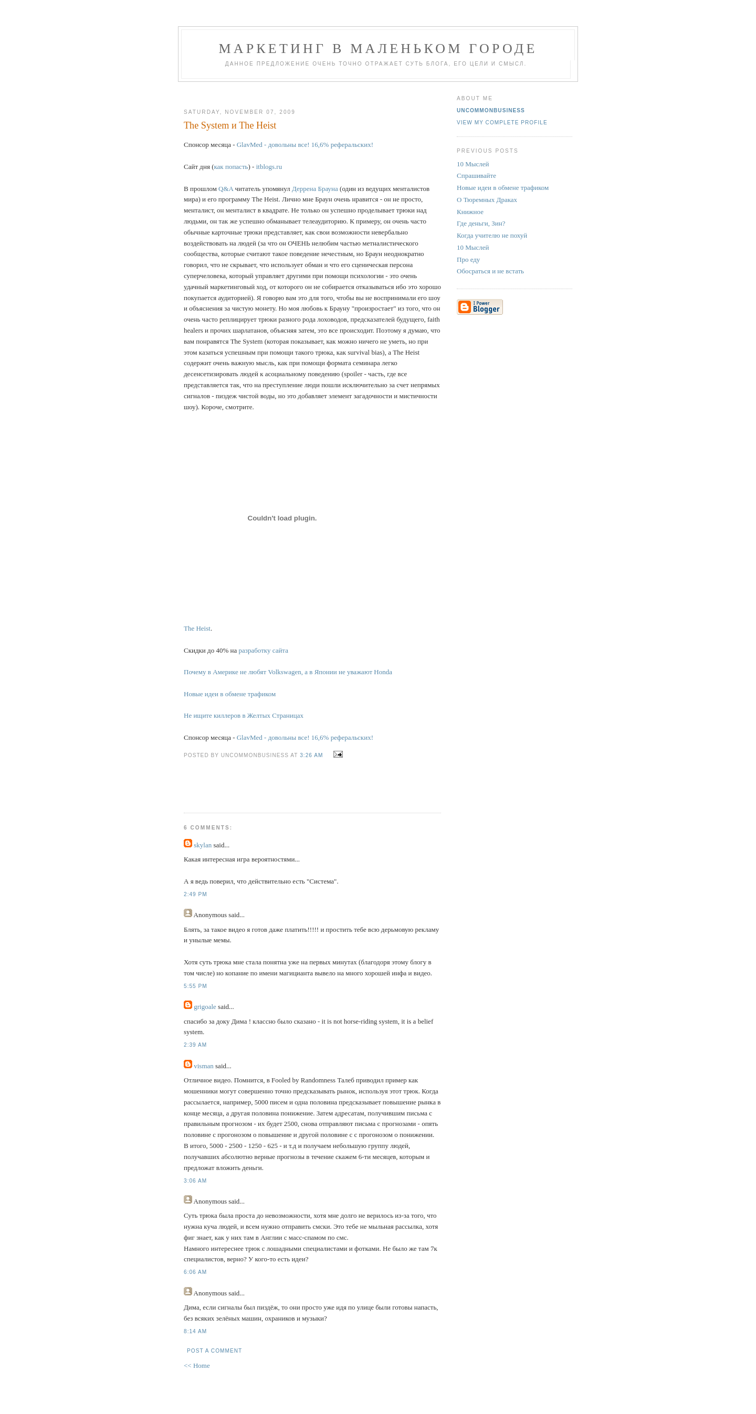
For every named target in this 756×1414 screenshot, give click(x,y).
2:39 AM (195, 1045)
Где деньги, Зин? (481, 223)
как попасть (231, 167)
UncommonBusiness (491, 110)
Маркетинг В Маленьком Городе (377, 48)
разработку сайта (263, 650)
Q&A (225, 189)
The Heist (197, 628)
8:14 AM (195, 1331)
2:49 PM (195, 894)
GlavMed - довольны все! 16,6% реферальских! (305, 144)
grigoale (205, 1007)
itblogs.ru (269, 167)
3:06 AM (195, 1181)
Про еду (468, 259)
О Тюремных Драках (487, 200)
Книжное (470, 212)
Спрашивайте (476, 175)
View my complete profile (502, 122)
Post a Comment (214, 1351)
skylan (203, 845)
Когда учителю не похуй (492, 235)
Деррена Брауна (315, 189)
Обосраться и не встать (490, 271)
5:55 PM (195, 986)
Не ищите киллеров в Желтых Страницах (243, 715)
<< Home (197, 1365)
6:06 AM (195, 1272)
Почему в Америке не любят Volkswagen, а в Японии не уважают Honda (288, 672)
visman (204, 1066)
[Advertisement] (308, 91)
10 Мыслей (473, 164)
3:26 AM (311, 755)
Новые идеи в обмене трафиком (230, 694)
